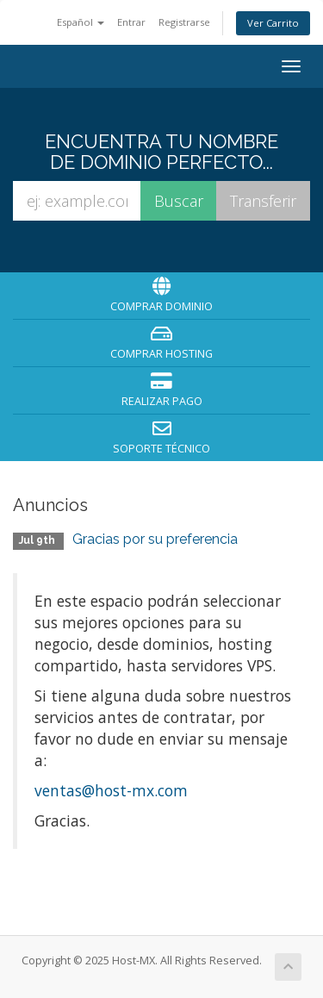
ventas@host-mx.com (111, 790)
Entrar (131, 22)
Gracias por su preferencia (155, 539)
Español (80, 22)
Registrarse (184, 22)
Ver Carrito (273, 22)
